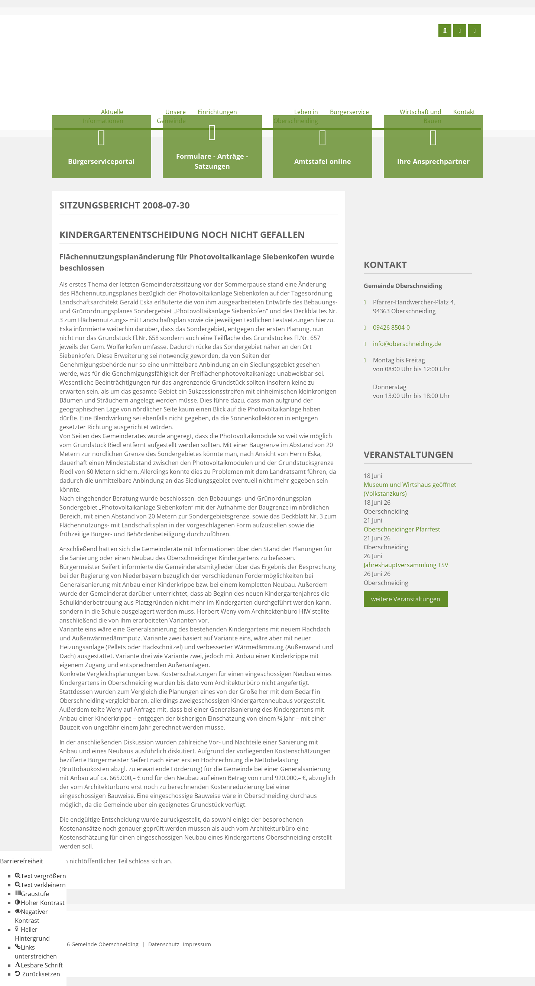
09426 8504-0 (391, 327)
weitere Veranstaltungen (405, 599)
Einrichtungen (217, 112)
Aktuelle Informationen (103, 116)
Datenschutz (163, 944)
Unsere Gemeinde (171, 116)
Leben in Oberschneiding (295, 116)
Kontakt (464, 112)
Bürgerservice (349, 112)
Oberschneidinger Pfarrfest (402, 529)
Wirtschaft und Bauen (420, 116)
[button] (40, 876)
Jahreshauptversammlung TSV (406, 565)
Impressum (197, 944)
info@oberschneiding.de (407, 344)
